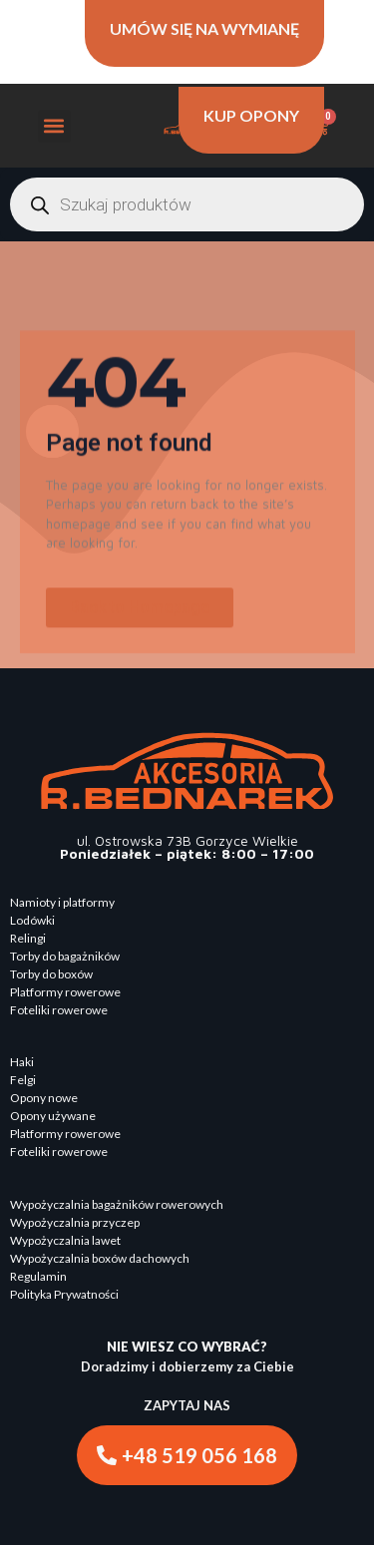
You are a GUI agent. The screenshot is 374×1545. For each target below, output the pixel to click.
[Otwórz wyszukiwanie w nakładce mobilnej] (187, 204)
